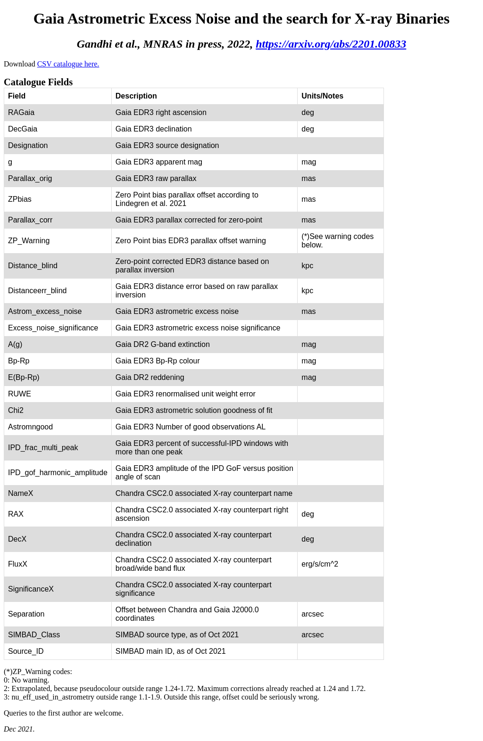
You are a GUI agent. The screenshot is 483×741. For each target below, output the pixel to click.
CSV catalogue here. (68, 64)
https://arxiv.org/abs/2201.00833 (331, 44)
